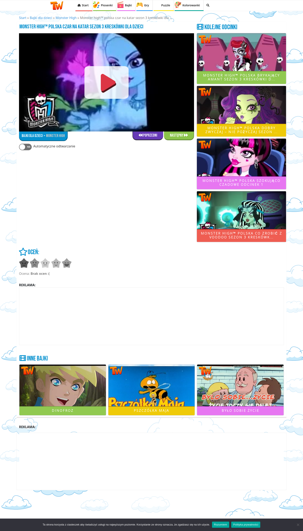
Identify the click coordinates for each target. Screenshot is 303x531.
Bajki (128, 5)
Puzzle (165, 5)
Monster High (66, 18)
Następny (179, 135)
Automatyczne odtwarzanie (54, 146)
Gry (146, 5)
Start (85, 5)
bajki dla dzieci (32, 136)
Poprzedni (148, 135)
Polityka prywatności (245, 524)
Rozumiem (220, 524)
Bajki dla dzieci (41, 18)
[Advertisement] (151, 316)
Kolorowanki (191, 5)
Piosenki (106, 5)
